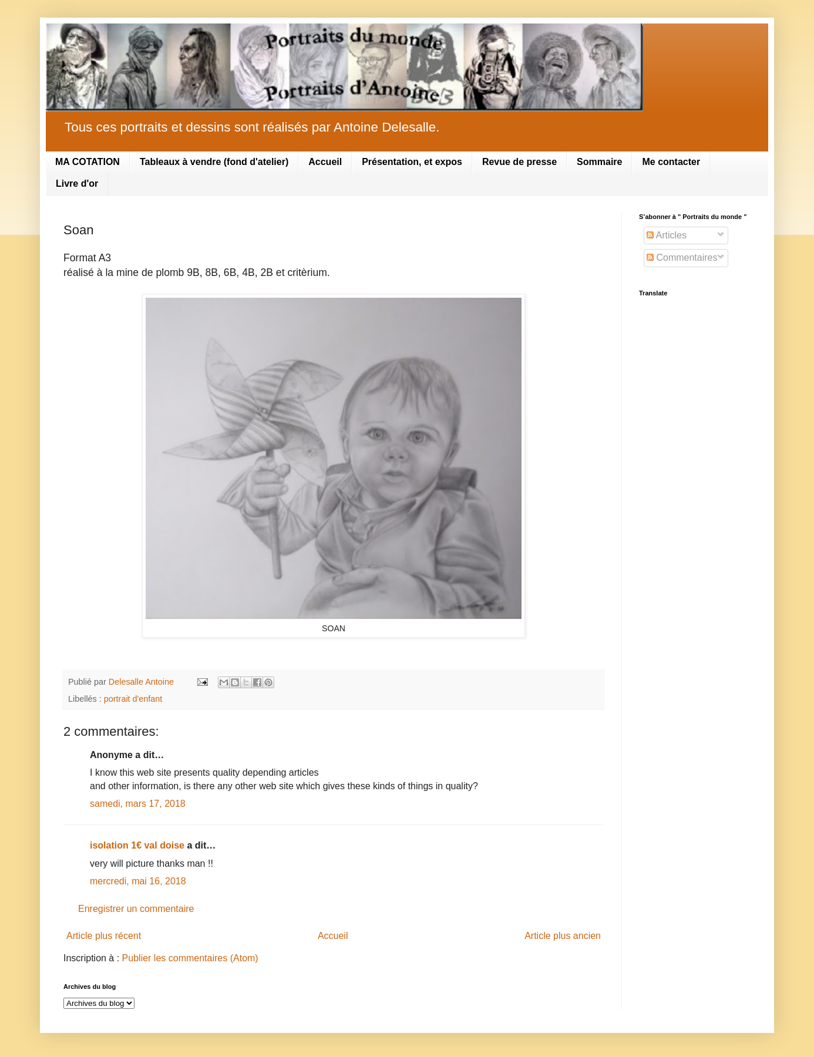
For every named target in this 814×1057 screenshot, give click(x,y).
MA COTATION (87, 162)
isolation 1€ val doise (137, 845)
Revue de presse (519, 162)
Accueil (325, 162)
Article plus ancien (562, 936)
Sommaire (599, 162)
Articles (667, 235)
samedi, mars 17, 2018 (138, 804)
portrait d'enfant (133, 698)
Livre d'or (77, 183)
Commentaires (682, 257)
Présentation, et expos (412, 162)
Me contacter (671, 162)
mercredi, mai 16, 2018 (138, 881)
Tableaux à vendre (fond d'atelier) (214, 162)
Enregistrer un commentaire (136, 909)
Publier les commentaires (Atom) (190, 958)
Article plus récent (103, 936)
